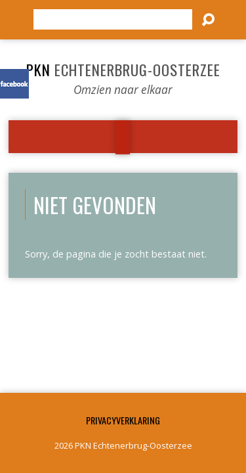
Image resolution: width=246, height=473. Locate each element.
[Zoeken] (112, 19)
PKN (123, 69)
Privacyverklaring (123, 420)
